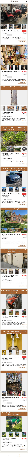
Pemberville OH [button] (7, 157)
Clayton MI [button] (6, 318)
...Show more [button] (24, 39)
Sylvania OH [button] (6, 75)
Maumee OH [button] (6, 279)
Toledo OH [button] (6, 33)
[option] (14, 14)
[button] (14, 1)
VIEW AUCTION (22, 42)
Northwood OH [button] (7, 197)
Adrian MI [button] (6, 115)
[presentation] (14, 1)
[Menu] (26, 1)
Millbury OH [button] (6, 441)
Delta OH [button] (5, 401)
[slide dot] (11, 63)
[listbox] (14, 14)
